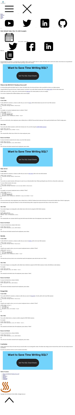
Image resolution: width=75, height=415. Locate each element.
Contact (1, 17)
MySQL (30, 246)
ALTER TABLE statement (41, 128)
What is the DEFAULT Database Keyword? (11, 383)
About (1, 16)
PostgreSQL (33, 303)
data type (28, 91)
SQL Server (31, 175)
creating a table (49, 89)
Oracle (30, 102)
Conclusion (5, 389)
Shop (1, 18)
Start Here (2, 15)
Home (1, 14)
